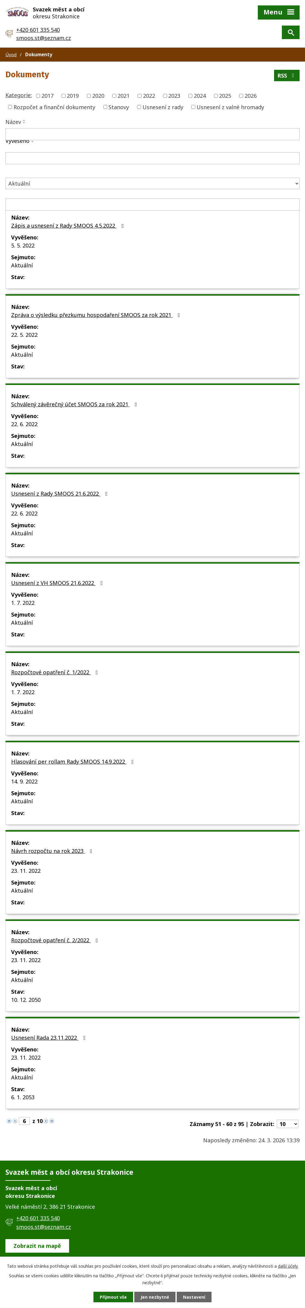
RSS (287, 75)
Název (13, 122)
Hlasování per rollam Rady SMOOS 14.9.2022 (73, 761)
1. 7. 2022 (23, 602)
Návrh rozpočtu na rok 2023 (53, 850)
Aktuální (22, 265)
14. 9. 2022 (24, 781)
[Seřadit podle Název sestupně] (24, 123)
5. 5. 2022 (23, 245)
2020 (98, 95)
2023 (174, 95)
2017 (47, 95)
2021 (123, 95)
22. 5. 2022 (24, 334)
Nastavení (194, 1297)
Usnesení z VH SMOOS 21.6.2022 (58, 582)
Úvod (11, 54)
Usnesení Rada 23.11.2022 (49, 1037)
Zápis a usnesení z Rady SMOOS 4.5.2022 (68, 225)
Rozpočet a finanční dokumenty (54, 106)
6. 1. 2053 (23, 1097)
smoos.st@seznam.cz (43, 38)
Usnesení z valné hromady (230, 106)
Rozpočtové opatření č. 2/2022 (55, 940)
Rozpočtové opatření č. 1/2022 (55, 672)
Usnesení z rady (162, 106)
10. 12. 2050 (26, 999)
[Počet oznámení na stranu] (287, 1124)
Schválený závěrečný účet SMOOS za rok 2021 (75, 404)
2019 (73, 95)
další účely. (288, 1266)
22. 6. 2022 (24, 424)
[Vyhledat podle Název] (152, 134)
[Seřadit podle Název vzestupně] (24, 120)
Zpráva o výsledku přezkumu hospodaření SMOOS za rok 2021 (96, 315)
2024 (200, 95)
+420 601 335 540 (38, 29)
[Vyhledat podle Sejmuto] (152, 205)
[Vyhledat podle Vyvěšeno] (152, 158)
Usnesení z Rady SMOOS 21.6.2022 (60, 493)
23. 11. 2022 (26, 870)
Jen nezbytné (155, 1297)
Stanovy (118, 106)
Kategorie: (18, 95)
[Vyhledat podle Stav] (152, 183)
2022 (149, 95)
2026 (251, 95)
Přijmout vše (113, 1297)
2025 (225, 95)
